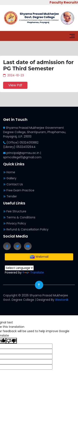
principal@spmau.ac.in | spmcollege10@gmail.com (22, 155)
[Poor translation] (11, 341)
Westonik (61, 300)
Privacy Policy (16, 223)
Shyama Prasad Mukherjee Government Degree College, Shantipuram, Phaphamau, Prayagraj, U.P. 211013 (34, 132)
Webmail (39, 256)
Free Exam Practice (20, 190)
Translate (33, 272)
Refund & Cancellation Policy (27, 229)
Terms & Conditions (20, 217)
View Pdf (15, 85)
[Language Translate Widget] (19, 267)
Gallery (11, 178)
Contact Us (14, 184)
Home (10, 172)
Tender (11, 196)
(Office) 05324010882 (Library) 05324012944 (20, 144)
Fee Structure (16, 211)
